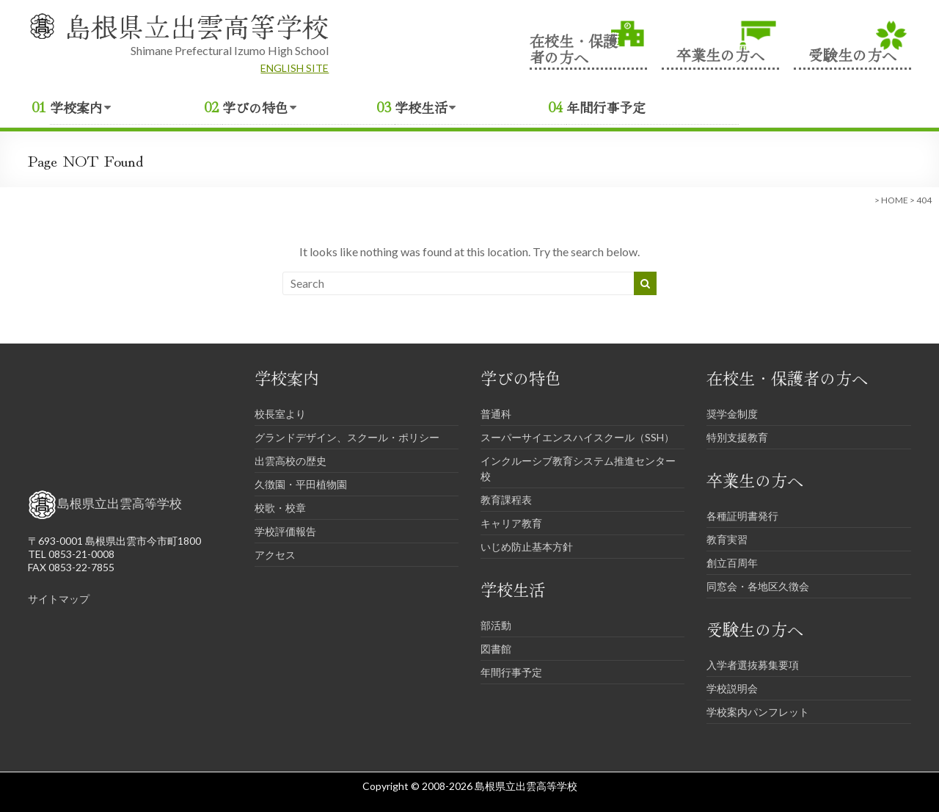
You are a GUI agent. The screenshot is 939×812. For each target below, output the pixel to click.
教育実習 (727, 539)
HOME (894, 200)
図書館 (496, 648)
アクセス (275, 554)
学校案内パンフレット (757, 712)
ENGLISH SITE (294, 68)
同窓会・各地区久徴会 (757, 586)
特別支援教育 (737, 437)
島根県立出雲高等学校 (197, 26)
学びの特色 (255, 107)
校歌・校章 (280, 507)
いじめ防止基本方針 (527, 546)
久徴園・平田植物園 (301, 484)
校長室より (280, 413)
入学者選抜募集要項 (752, 665)
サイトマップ (58, 598)
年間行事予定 (606, 107)
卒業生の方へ (720, 53)
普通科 (496, 413)
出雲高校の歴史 (290, 460)
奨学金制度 (732, 413)
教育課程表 (506, 499)
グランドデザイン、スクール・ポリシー (347, 437)
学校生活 (421, 107)
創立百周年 (732, 563)
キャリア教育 (511, 523)
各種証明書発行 (742, 516)
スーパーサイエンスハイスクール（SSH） (577, 437)
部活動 (496, 625)
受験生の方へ (852, 53)
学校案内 (76, 107)
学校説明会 (732, 688)
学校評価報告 (285, 531)
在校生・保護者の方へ (574, 47)
